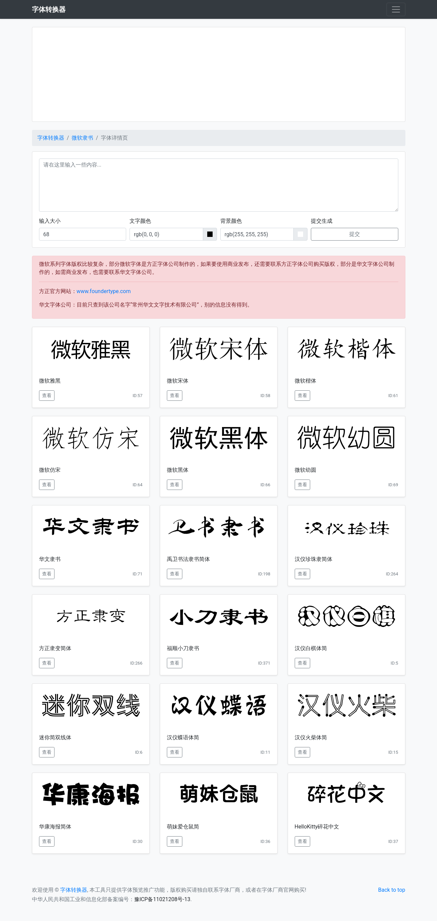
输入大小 (50, 221)
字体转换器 (50, 138)
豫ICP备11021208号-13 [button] (162, 899)
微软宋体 (177, 381)
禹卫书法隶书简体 (188, 559)
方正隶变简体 (55, 648)
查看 (46, 395)
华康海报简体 (55, 826)
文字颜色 (140, 221)
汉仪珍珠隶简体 (313, 559)
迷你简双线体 (55, 737)
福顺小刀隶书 (183, 648)
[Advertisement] (218, 74)
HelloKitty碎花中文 (317, 826)
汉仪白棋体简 (311, 648)
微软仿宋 (50, 470)
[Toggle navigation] (396, 9)
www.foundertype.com (104, 291)
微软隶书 (82, 138)
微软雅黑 (50, 381)
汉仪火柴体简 (311, 737)
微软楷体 (305, 381)
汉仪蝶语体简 (183, 737)
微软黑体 (177, 470)
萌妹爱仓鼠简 (183, 826)
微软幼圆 (305, 470)
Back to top (391, 890)
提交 (354, 234)
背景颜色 (231, 221)
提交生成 (321, 221)
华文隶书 (50, 559)
